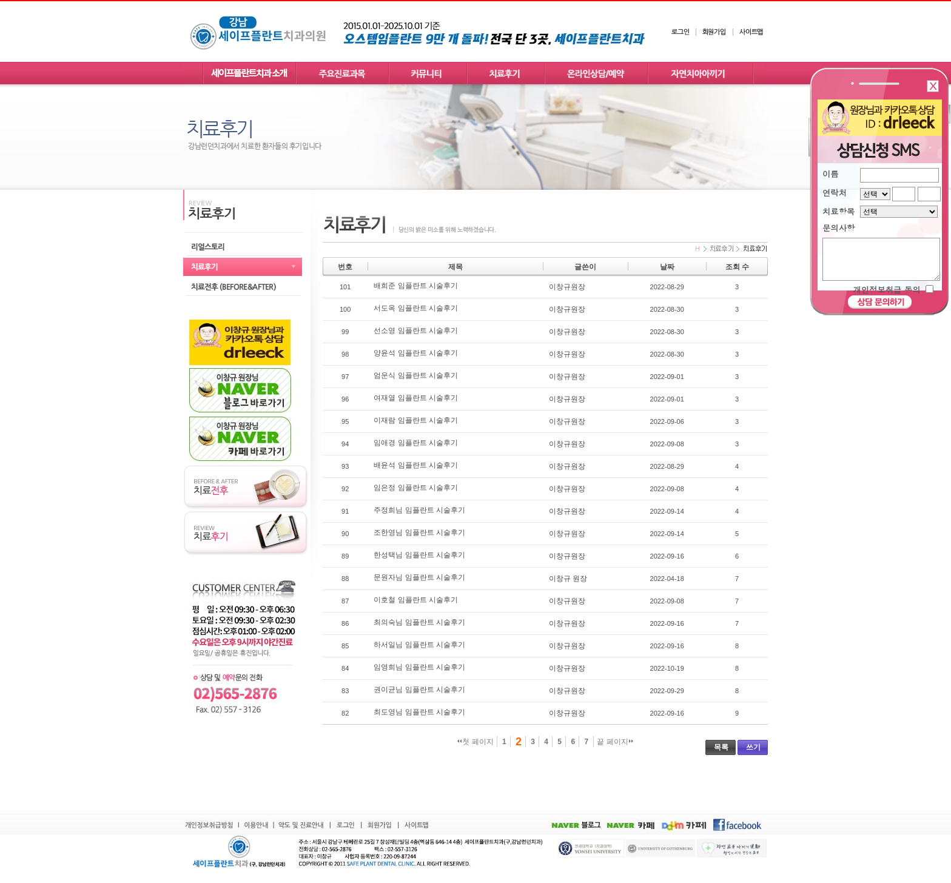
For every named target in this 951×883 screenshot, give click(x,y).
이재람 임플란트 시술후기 (416, 420)
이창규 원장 (568, 578)
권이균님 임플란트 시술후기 (419, 689)
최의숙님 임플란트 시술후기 (419, 622)
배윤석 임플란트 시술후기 (416, 465)
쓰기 (753, 747)
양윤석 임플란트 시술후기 (416, 353)
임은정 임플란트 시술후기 (416, 487)
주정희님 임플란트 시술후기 (419, 510)
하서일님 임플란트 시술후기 (419, 644)
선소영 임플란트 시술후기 (416, 330)
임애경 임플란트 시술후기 (416, 442)
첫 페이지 (475, 741)
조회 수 (737, 267)
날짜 (667, 267)
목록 (721, 747)
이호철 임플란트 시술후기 (416, 600)
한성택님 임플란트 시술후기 (419, 555)
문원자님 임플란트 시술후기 (419, 577)
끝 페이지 (615, 741)
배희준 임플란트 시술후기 (416, 285)
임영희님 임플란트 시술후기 (419, 667)
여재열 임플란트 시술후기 (416, 398)
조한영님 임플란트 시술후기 (419, 532)
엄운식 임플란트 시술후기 (416, 375)
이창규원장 (567, 287)
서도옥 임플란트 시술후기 (416, 308)
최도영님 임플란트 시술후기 (419, 712)
